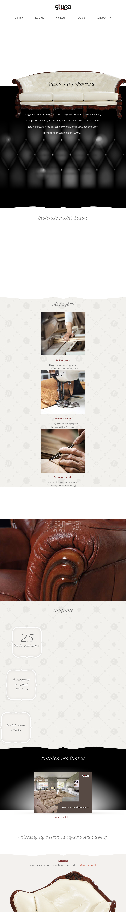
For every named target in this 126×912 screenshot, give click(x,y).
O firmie (19, 17)
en (110, 17)
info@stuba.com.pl (87, 865)
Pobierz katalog (62, 817)
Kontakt (100, 17)
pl (106, 17)
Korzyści (60, 17)
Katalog (81, 17)
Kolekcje (39, 17)
